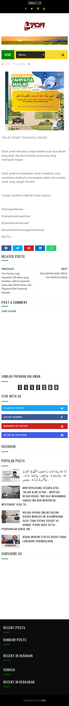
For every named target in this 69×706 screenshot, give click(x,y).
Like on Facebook (35, 417)
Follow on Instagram (35, 435)
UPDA (43, 700)
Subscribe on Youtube (35, 426)
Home (7, 55)
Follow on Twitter (35, 408)
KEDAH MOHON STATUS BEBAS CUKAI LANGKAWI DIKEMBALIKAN (44, 539)
